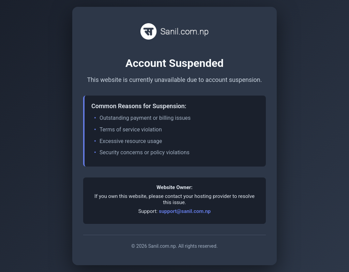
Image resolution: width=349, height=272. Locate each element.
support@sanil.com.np (185, 211)
